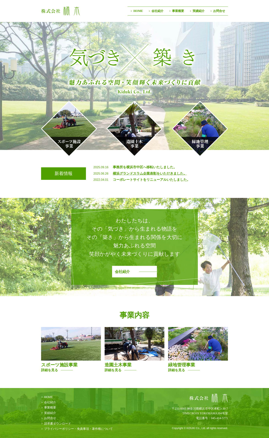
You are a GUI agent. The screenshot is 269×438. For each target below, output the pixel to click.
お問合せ (219, 10)
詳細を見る (49, 370)
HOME (138, 10)
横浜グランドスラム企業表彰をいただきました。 (150, 173)
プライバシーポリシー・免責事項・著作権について (78, 428)
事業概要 (178, 10)
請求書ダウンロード (57, 423)
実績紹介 (199, 10)
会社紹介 (157, 10)
